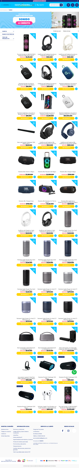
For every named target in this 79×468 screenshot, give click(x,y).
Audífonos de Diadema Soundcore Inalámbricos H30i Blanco (68, 55)
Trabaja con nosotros (6, 431)
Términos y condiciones (18, 429)
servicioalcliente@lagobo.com (40, 438)
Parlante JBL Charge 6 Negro (68, 171)
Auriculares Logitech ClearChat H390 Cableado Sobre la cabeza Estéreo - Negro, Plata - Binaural (26, 378)
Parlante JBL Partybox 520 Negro (47, 171)
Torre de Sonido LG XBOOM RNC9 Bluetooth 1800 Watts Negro (26, 55)
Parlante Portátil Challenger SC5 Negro (47, 378)
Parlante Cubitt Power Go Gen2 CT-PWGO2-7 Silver (67, 290)
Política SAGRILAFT (17, 437)
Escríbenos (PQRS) (37, 433)
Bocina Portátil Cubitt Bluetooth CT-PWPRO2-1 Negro (26, 348)
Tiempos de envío (17, 446)
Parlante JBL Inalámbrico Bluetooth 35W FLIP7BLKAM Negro (68, 201)
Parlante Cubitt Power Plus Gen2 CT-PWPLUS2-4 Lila (47, 260)
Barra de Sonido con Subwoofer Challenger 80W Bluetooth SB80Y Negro (68, 348)
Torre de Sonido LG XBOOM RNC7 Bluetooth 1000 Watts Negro (68, 407)
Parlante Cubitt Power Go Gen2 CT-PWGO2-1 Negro (67, 319)
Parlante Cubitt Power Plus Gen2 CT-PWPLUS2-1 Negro (26, 290)
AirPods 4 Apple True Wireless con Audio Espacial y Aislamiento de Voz (47, 407)
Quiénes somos (4, 429)
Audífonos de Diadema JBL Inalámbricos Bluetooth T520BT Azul (68, 143)
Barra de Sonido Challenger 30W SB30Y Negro (26, 143)
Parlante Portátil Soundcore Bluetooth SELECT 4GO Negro (26, 84)
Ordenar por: (57, 31)
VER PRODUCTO (25, 59)
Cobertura (3, 433)
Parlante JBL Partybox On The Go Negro (47, 201)
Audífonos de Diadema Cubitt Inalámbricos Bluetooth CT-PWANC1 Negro (47, 231)
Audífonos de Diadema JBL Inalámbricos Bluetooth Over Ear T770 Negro (47, 143)
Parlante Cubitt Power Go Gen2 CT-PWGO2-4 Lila (26, 319)
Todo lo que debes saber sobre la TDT (21, 452)
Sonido (10, 10)
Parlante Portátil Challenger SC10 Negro (26, 407)
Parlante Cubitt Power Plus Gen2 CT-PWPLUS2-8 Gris (68, 231)
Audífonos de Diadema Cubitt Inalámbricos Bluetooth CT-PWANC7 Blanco (26, 231)
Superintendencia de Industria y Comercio (23, 439)
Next (77, 0)
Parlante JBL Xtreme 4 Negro (26, 171)
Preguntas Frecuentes (38, 429)
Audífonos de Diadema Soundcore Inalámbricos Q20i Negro (47, 84)
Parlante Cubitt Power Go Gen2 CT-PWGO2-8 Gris (47, 290)
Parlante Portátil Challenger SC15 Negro (68, 378)
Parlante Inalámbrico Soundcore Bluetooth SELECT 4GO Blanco (68, 113)
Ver (34, 59)
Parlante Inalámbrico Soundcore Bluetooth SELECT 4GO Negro (26, 113)
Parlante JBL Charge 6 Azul (26, 201)
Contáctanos (36, 431)
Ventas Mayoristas (5, 436)
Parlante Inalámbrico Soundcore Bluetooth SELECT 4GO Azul (68, 84)
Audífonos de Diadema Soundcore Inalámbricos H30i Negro (47, 55)
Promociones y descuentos (19, 444)
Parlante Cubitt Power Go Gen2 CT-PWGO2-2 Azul (47, 319)
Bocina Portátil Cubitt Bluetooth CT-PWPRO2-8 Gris (47, 348)
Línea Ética (15, 435)
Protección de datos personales (20, 441)
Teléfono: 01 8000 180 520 (39, 436)
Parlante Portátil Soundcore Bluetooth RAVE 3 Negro (47, 113)
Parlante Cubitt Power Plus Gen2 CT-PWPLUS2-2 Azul (68, 260)
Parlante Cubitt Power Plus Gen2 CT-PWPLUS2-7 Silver (26, 260)
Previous (1, 0)
